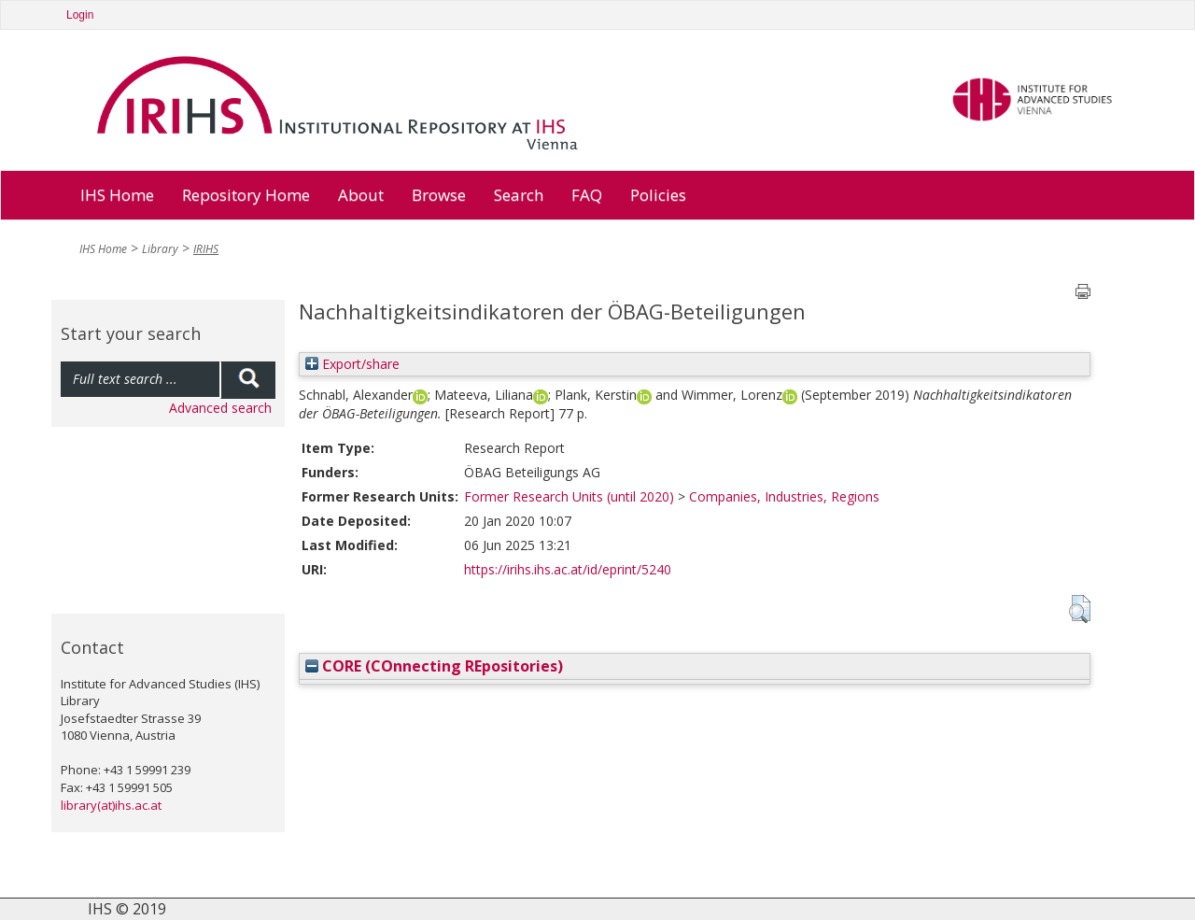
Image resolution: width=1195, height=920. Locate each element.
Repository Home (246, 194)
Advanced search (220, 408)
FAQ (586, 194)
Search (518, 194)
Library (160, 249)
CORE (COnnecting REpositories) (434, 666)
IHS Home (117, 194)
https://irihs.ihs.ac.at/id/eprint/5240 (567, 569)
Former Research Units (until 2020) (569, 496)
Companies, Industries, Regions (784, 496)
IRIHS (205, 249)
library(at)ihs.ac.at (111, 805)
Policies (658, 194)
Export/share (352, 364)
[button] (1079, 609)
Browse (439, 194)
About (361, 194)
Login (79, 14)
